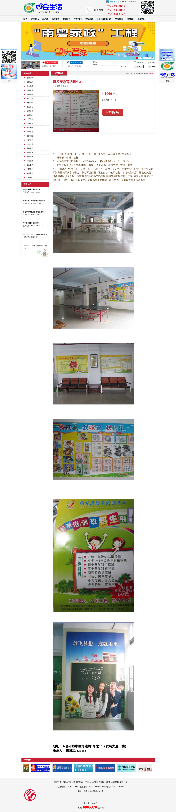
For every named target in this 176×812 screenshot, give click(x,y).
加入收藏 (123, 2)
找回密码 (151, 63)
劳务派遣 (89, 19)
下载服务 (130, 19)
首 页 (25, 19)
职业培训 (66, 19)
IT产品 (45, 19)
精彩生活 (119, 19)
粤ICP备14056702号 (91, 803)
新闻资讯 (35, 19)
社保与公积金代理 (104, 19)
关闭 (9, 81)
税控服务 (55, 19)
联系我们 (132, 2)
